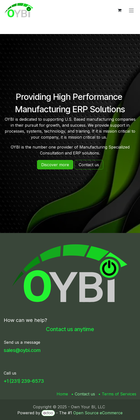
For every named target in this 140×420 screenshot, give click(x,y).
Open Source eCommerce (98, 412)
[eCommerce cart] (119, 10)
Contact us (85, 393)
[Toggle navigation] (131, 10)
